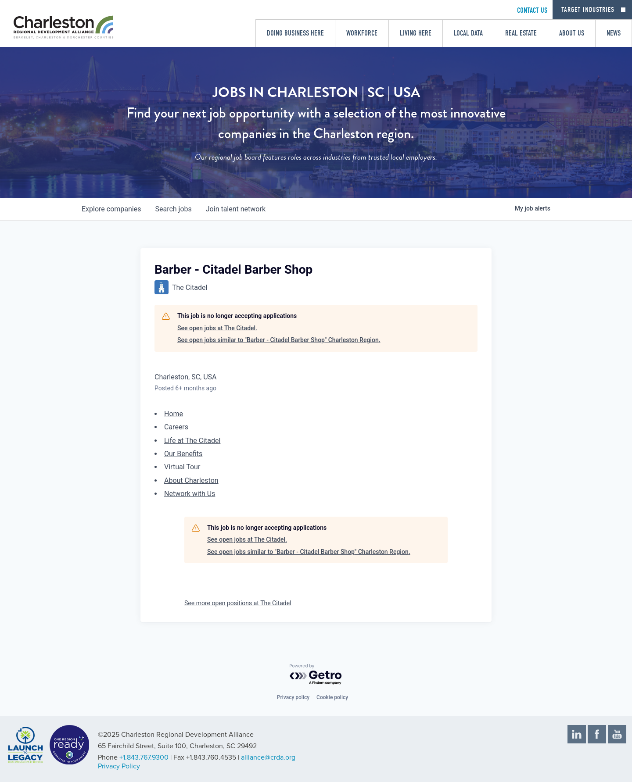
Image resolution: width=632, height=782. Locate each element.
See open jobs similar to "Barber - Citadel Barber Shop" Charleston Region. (279, 339)
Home (173, 414)
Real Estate (521, 33)
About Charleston (191, 480)
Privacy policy (293, 697)
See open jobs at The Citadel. (217, 328)
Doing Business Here (295, 33)
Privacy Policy (119, 766)
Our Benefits (183, 454)
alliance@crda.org (268, 757)
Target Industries (587, 10)
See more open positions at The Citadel (237, 603)
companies (111, 209)
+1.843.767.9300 (144, 757)
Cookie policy (332, 697)
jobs (173, 209)
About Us (571, 33)
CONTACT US (532, 10)
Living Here (415, 33)
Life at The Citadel (192, 440)
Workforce (361, 33)
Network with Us (189, 493)
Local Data (468, 33)
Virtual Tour (182, 467)
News (614, 33)
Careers (176, 427)
